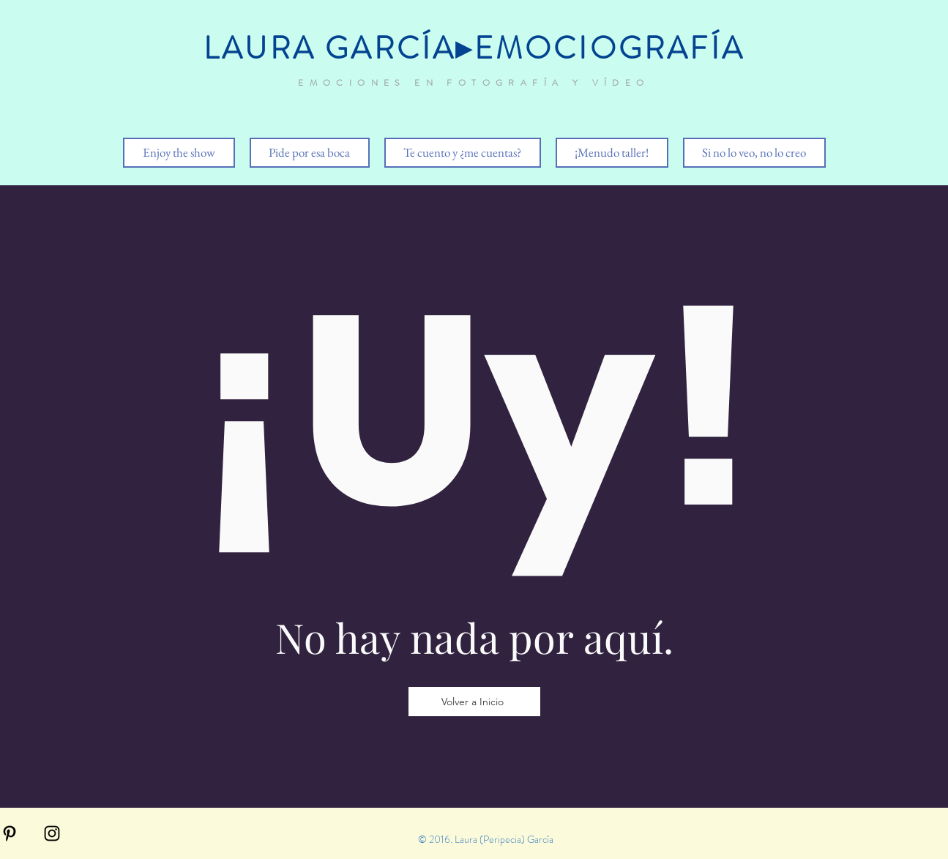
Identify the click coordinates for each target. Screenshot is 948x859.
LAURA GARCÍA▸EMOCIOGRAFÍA (474, 48)
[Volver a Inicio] (474, 701)
